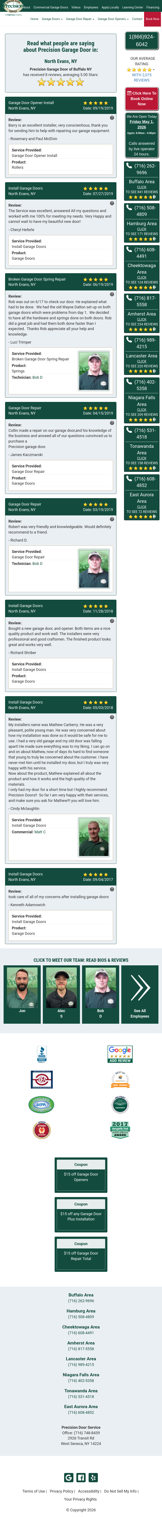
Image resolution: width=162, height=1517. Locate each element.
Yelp (93, 1477)
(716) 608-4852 (141, 482)
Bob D (37, 377)
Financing (152, 7)
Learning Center (132, 7)
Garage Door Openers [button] (113, 22)
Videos (76, 7)
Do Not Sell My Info (120, 1491)
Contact (137, 22)
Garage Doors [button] (52, 22)
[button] (141, 188)
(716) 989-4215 (141, 343)
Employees (91, 7)
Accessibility (88, 1491)
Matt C (40, 832)
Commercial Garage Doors (51, 7)
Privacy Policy (61, 1491)
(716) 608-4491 (141, 252)
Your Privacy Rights (80, 1499)
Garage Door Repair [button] (80, 22)
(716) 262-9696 (141, 169)
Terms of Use (33, 1491)
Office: (81, 1433)
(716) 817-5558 (141, 301)
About (26, 7)
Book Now (152, 22)
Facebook (81, 1477)
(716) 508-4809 (141, 211)
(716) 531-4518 (141, 433)
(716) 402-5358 (141, 385)
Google (68, 1477)
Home (35, 22)
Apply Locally (110, 7)
